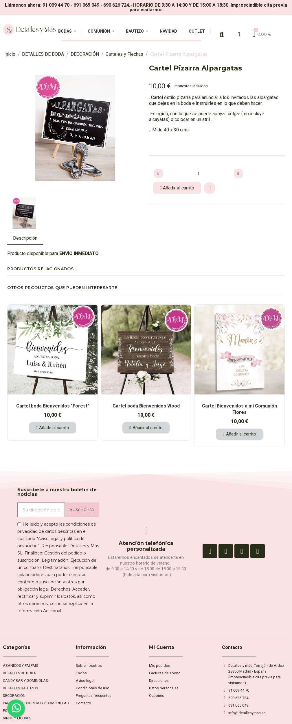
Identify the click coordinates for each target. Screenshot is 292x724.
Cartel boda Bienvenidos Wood (146, 406)
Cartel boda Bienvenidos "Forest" (52, 406)
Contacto (232, 647)
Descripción (25, 238)
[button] (13, 128)
